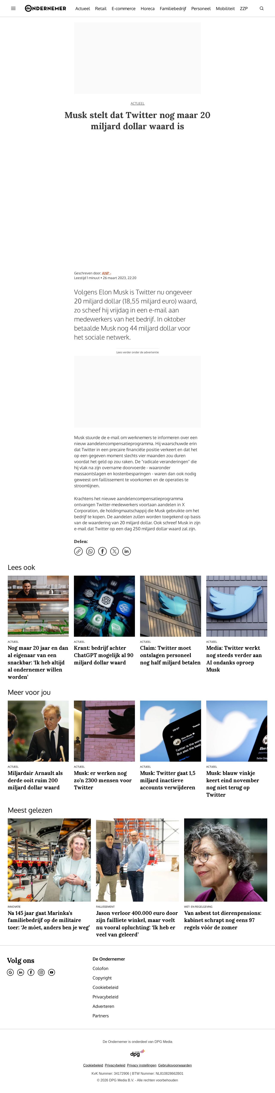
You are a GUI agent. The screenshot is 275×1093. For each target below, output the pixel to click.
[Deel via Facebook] (102, 551)
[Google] (10, 972)
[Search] (262, 8)
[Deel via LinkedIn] (126, 551)
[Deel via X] (114, 551)
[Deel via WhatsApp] (90, 551)
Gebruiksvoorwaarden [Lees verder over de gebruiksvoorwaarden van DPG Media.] (175, 1065)
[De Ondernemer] (45, 8)
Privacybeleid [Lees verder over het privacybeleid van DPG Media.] (115, 1065)
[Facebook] (31, 972)
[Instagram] (41, 972)
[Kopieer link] (78, 551)
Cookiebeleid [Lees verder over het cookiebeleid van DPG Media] (93, 1065)
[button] (141, 1065)
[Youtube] (51, 972)
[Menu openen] (13, 8)
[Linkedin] (20, 972)
